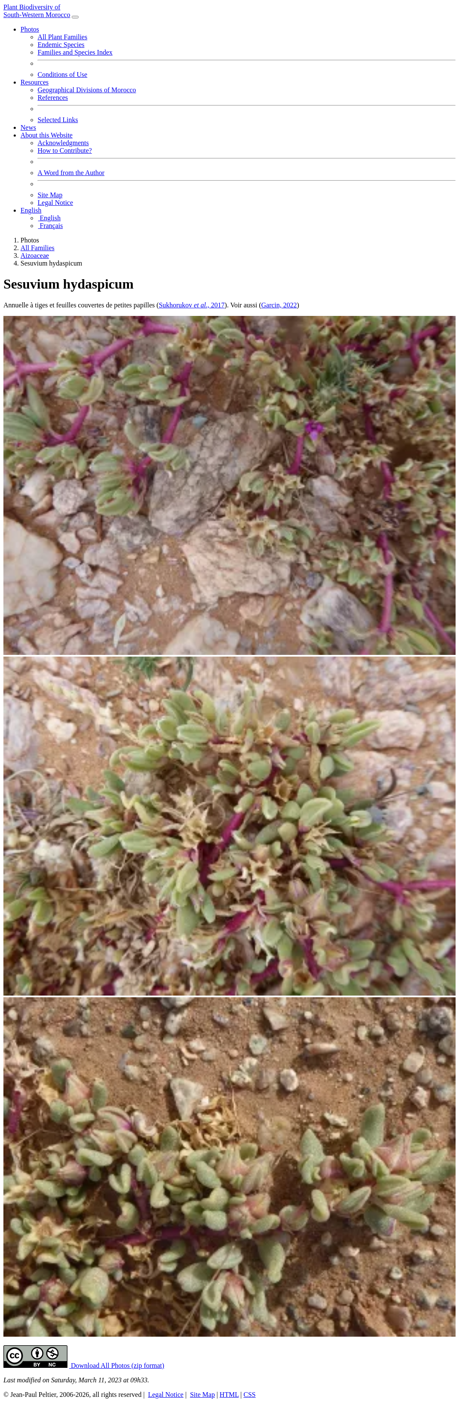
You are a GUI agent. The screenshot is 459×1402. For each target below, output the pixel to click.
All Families (37, 247)
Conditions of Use (62, 74)
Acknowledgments (63, 142)
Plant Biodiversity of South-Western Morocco (36, 10)
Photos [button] (29, 29)
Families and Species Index (75, 52)
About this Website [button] (46, 135)
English (49, 218)
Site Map (50, 195)
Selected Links (58, 119)
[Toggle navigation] (75, 17)
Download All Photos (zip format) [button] (116, 1365)
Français (50, 225)
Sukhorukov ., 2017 (192, 305)
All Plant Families (62, 37)
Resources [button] (34, 82)
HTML (229, 1394)
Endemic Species (61, 44)
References (53, 97)
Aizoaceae (34, 255)
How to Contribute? (65, 150)
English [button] (30, 210)
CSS (249, 1394)
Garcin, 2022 (279, 305)
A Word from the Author (71, 172)
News (28, 127)
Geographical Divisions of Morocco (87, 89)
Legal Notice (55, 202)
